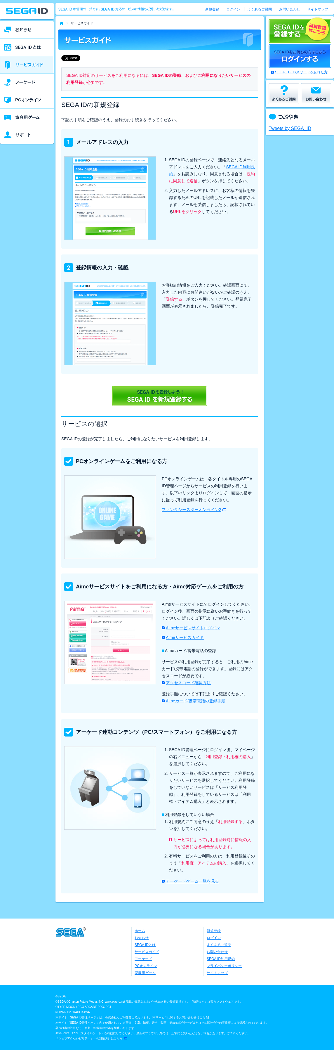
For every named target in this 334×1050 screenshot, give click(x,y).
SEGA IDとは (145, 945)
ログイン (233, 9)
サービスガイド (147, 952)
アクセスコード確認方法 (188, 682)
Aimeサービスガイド (185, 637)
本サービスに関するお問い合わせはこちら (180, 1017)
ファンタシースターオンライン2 (191, 509)
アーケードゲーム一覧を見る (192, 881)
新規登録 (212, 9)
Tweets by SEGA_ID (290, 128)
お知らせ (142, 938)
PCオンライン (146, 966)
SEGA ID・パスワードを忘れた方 (301, 72)
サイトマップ (317, 9)
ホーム (140, 931)
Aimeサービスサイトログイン (193, 628)
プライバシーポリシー (224, 966)
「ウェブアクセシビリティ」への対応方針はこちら (89, 1038)
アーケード (143, 959)
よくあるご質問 (259, 9)
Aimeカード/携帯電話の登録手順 (195, 701)
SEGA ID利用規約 (221, 959)
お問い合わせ (289, 9)
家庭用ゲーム (145, 973)
